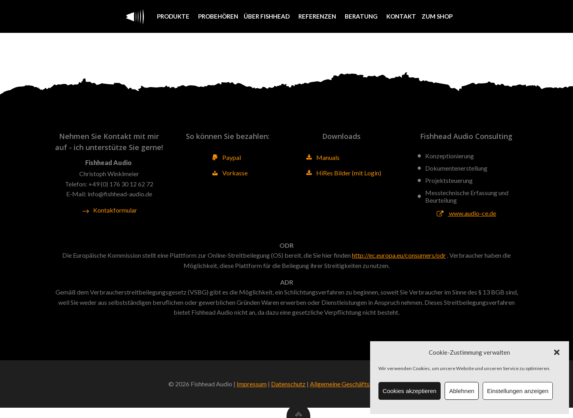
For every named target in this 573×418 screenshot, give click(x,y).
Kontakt (401, 15)
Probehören (218, 15)
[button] (557, 352)
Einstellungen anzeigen (517, 391)
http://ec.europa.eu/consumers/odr (399, 261)
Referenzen (318, 15)
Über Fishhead (267, 15)
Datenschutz (288, 394)
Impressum (252, 394)
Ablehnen (461, 391)
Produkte (174, 15)
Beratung (362, 15)
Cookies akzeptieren (410, 391)
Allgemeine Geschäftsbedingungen (357, 394)
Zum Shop (436, 15)
